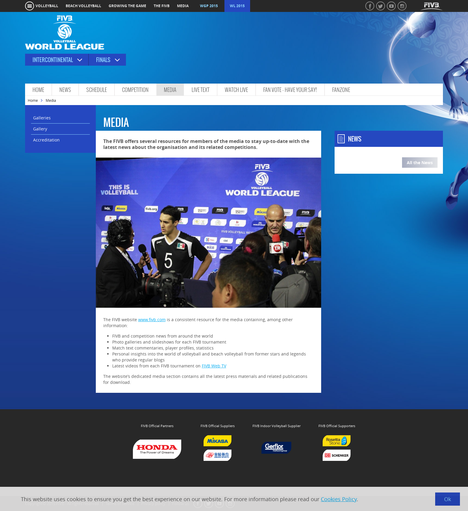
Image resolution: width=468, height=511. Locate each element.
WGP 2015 (209, 5)
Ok (447, 499)
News (65, 89)
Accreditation (46, 140)
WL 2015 (237, 5)
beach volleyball (83, 5)
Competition (135, 89)
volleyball (47, 5)
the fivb (162, 5)
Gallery (40, 129)
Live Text (201, 89)
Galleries (42, 118)
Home (38, 89)
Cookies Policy (339, 499)
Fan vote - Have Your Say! (290, 89)
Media (170, 89)
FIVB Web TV (214, 366)
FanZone (341, 89)
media (183, 5)
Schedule (96, 89)
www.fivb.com (152, 319)
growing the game (127, 5)
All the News (420, 162)
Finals (103, 60)
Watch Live (236, 89)
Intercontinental (53, 60)
